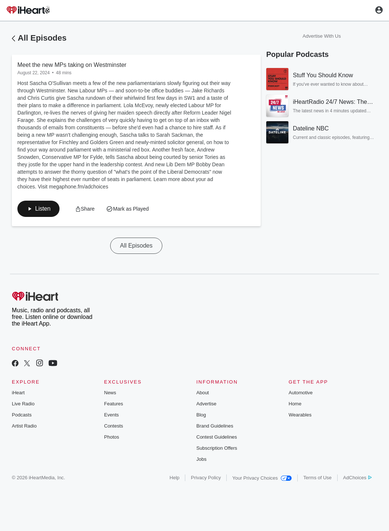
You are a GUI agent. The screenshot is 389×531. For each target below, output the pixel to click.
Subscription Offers (216, 448)
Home (295, 403)
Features (113, 403)
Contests (113, 426)
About (202, 392)
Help (175, 477)
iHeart (18, 392)
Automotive (301, 392)
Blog (201, 415)
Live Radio (23, 403)
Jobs (201, 459)
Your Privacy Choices (262, 478)
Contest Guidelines (216, 437)
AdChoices (357, 477)
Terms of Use (317, 477)
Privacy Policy (206, 477)
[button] (38, 209)
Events (111, 415)
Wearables (300, 415)
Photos (111, 437)
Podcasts (21, 415)
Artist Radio (24, 426)
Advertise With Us (321, 36)
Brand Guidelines (214, 426)
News (110, 392)
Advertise (206, 403)
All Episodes (42, 37)
